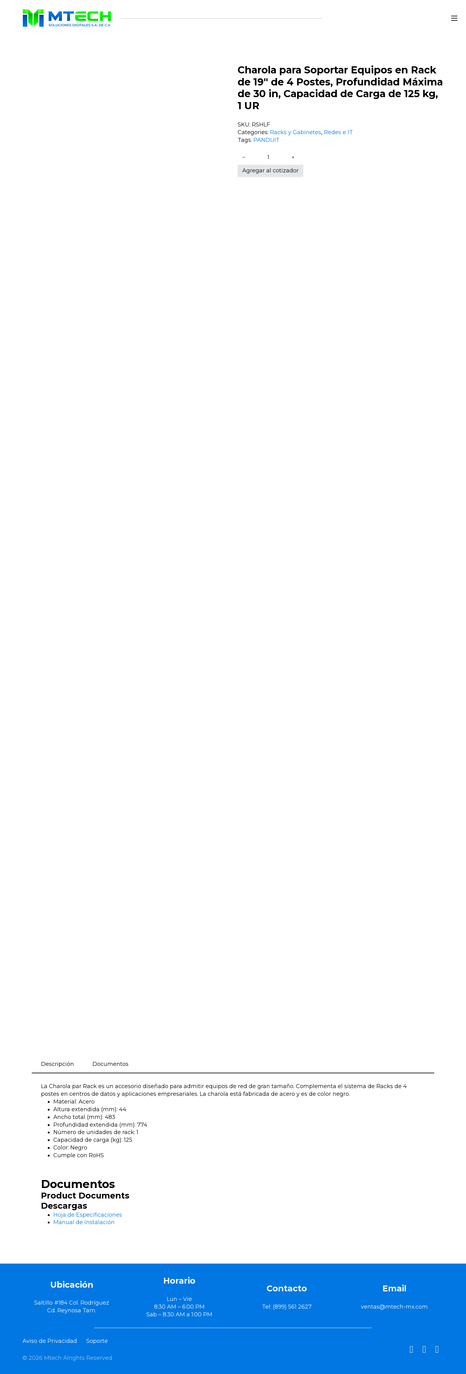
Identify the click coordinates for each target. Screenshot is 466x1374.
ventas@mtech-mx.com (394, 1306)
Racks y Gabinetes (295, 132)
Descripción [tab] (57, 1064)
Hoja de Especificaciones (87, 1214)
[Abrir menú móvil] (454, 18)
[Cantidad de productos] (268, 157)
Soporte (97, 1341)
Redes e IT (338, 132)
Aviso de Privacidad (49, 1341)
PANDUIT (266, 140)
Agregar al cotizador (270, 170)
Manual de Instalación (84, 1222)
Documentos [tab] (110, 1064)
